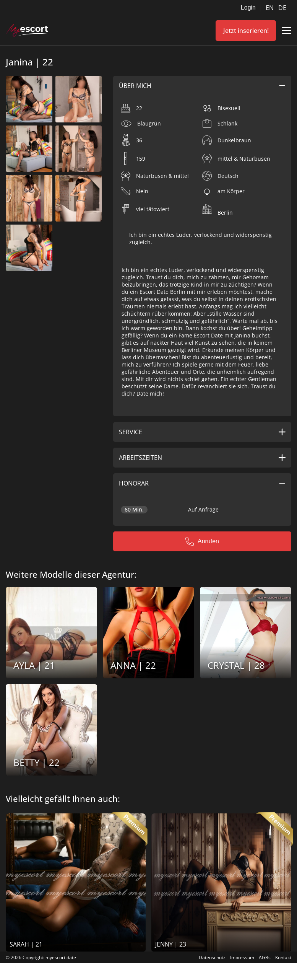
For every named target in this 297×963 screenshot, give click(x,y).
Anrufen (202, 541)
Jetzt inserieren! (246, 30)
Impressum (242, 957)
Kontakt (283, 957)
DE (282, 7)
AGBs (265, 957)
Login (248, 7)
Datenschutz (212, 957)
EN (270, 7)
